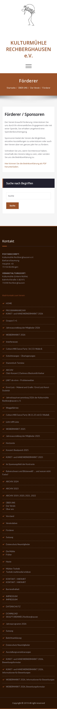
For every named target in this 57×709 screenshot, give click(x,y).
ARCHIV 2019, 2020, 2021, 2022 (21, 495)
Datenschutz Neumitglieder (18, 544)
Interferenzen (12, 342)
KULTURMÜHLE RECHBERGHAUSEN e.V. (28, 49)
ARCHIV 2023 (12, 488)
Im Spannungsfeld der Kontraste (20, 464)
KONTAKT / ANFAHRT (16, 579)
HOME (9, 303)
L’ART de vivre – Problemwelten (20, 380)
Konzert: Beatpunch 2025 (17, 450)
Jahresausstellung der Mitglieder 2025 (23, 436)
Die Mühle (10, 551)
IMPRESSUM (11, 596)
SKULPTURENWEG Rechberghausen (22, 617)
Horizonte (10, 443)
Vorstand (10, 516)
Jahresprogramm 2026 (16, 624)
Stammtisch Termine (15, 363)
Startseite (11, 88)
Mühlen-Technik (13, 568)
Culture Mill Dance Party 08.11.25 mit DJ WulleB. (28, 415)
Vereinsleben (11, 523)
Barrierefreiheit (12, 589)
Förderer (46, 88)
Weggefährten (12, 408)
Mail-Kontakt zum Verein (13, 295)
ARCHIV (9, 370)
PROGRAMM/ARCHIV (16, 310)
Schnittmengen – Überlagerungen (20, 356)
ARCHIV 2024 (12, 481)
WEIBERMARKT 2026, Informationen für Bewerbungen (30, 679)
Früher (9, 554)
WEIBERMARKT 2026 (15, 335)
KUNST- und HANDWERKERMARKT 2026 (24, 313)
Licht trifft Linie (12, 422)
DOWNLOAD (12, 613)
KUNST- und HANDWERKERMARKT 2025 (24, 457)
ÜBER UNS (23, 88)
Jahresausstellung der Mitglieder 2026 (23, 327)
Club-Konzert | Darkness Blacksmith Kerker (25, 373)
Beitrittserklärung (13, 638)
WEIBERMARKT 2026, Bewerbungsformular (25, 686)
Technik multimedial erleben (18, 572)
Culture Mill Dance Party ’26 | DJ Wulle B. (24, 349)
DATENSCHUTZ (13, 606)
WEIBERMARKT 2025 (15, 429)
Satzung (9, 537)
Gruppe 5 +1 (11, 320)
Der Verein (35, 88)
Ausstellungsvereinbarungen (18, 652)
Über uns (10, 509)
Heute (8, 561)
